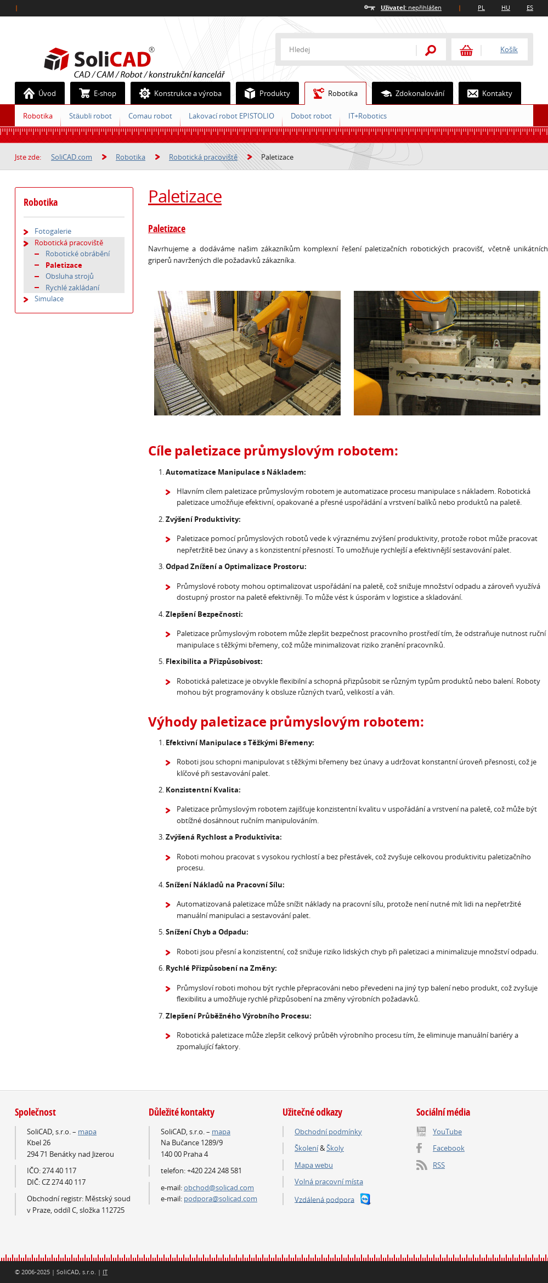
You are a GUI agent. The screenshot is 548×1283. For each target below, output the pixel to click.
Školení (306, 1148)
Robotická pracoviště (203, 157)
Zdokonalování (408, 93)
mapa (87, 1131)
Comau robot (150, 116)
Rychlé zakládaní (72, 287)
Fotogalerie (53, 231)
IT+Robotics (367, 116)
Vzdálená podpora (324, 1199)
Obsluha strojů (70, 276)
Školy (335, 1148)
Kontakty (485, 93)
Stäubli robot (90, 116)
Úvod (35, 93)
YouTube (447, 1131)
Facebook (449, 1148)
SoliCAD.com (152, 61)
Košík (509, 49)
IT (105, 1272)
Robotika (331, 93)
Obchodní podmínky (328, 1131)
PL (481, 7)
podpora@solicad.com (220, 1198)
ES (530, 7)
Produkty (263, 93)
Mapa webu (314, 1165)
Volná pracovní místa (329, 1181)
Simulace (49, 298)
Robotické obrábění (78, 253)
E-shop (93, 93)
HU (505, 7)
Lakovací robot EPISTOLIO (231, 116)
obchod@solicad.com (219, 1187)
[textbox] (341, 49)
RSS (439, 1165)
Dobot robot (311, 116)
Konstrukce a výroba (176, 93)
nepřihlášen (411, 7)
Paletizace (185, 195)
